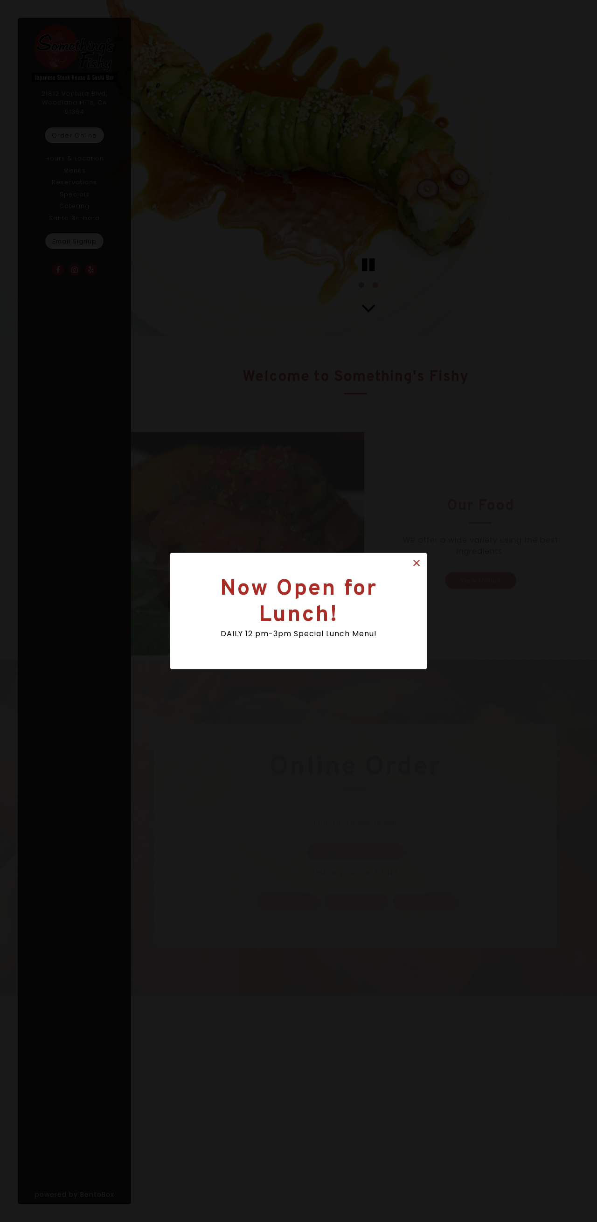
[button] (416, 563)
